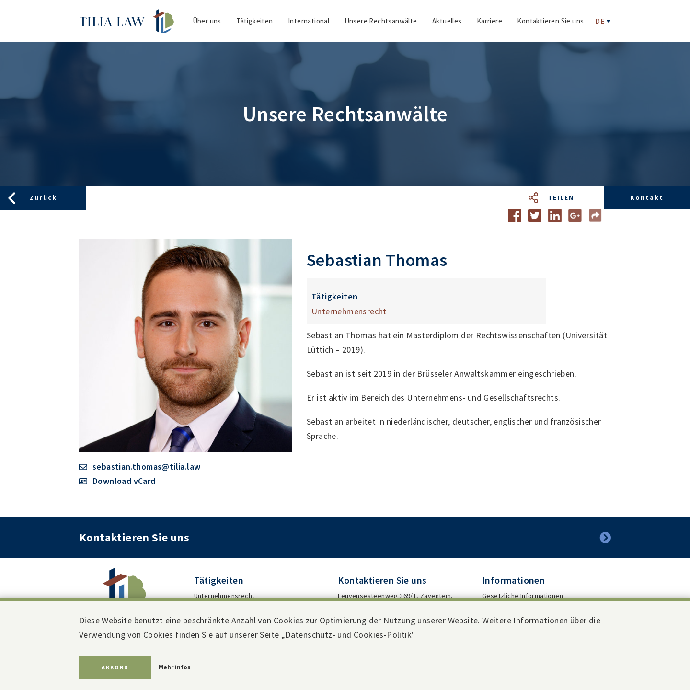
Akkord (115, 667)
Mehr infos (175, 667)
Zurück (43, 197)
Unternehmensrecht (349, 311)
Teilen (561, 197)
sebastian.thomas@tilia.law (146, 466)
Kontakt (647, 197)
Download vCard (124, 480)
